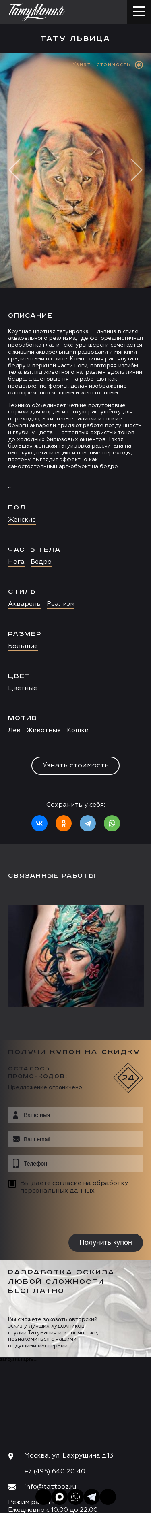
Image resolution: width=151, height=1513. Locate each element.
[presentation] (59, 1215)
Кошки (78, 730)
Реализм (60, 604)
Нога (16, 562)
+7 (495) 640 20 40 (54, 1471)
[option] (75, 448)
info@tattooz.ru (50, 1487)
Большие (23, 646)
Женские (22, 520)
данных (82, 1191)
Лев (14, 730)
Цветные (22, 688)
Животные (44, 730)
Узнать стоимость (75, 765)
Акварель (24, 604)
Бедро (41, 562)
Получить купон (105, 1242)
